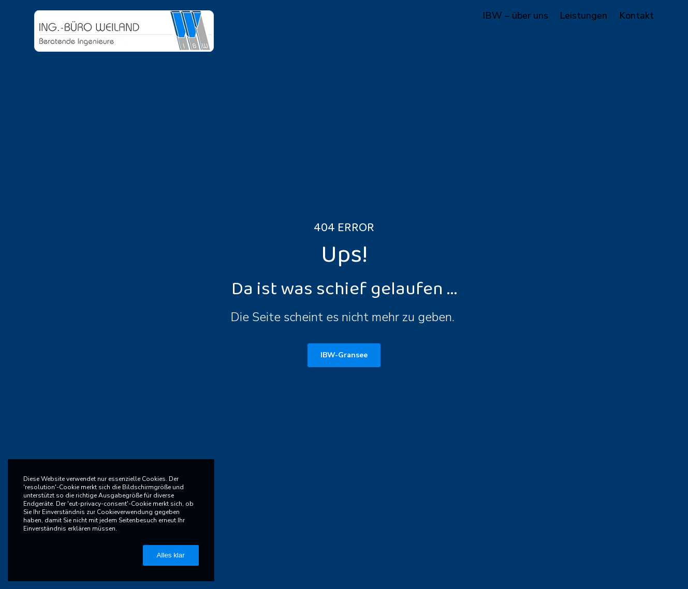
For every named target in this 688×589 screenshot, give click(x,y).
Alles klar (171, 555)
